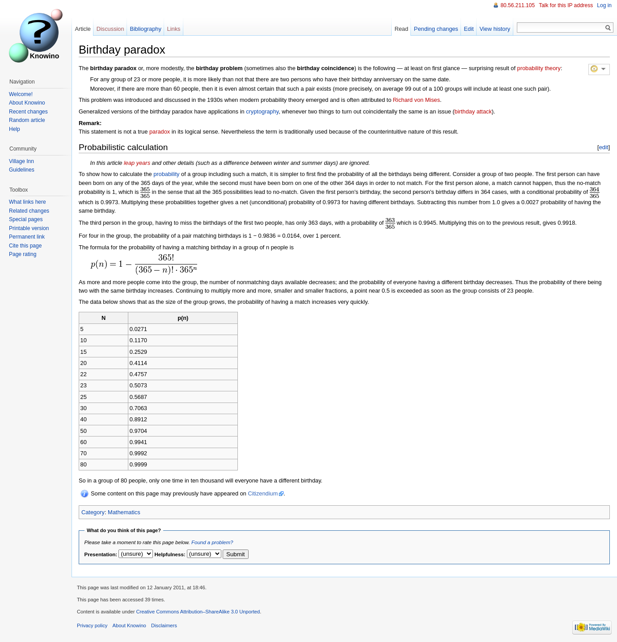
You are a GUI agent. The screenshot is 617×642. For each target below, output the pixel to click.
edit (604, 147)
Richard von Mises (416, 100)
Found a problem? (212, 542)
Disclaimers (164, 625)
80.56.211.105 (517, 5)
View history (494, 28)
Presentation (100, 554)
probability (166, 174)
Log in (604, 5)
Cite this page (25, 246)
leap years (137, 162)
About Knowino (27, 103)
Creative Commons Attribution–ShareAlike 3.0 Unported (198, 611)
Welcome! (21, 94)
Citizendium (263, 493)
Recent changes (28, 112)
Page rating (22, 254)
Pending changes (436, 28)
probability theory (539, 68)
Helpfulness (169, 554)
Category (93, 512)
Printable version (29, 228)
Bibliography (145, 28)
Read (401, 28)
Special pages (25, 219)
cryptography (262, 111)
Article (83, 28)
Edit (469, 28)
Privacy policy (92, 625)
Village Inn (21, 161)
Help (14, 129)
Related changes (29, 211)
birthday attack (473, 111)
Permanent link (27, 237)
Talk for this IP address (566, 5)
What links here (27, 202)
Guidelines (21, 170)
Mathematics (124, 512)
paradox (159, 131)
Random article (27, 120)
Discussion (110, 28)
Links (174, 28)
